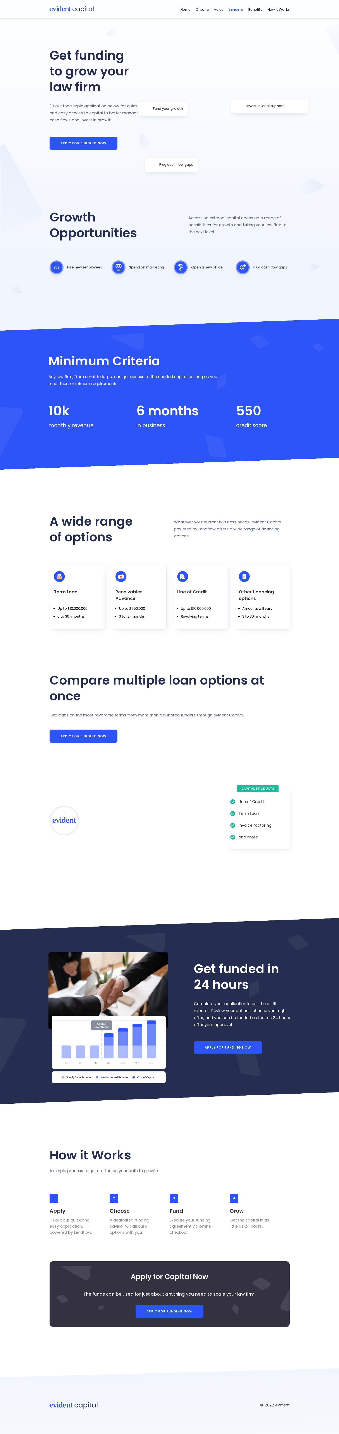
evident (282, 1405)
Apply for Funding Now (83, 143)
